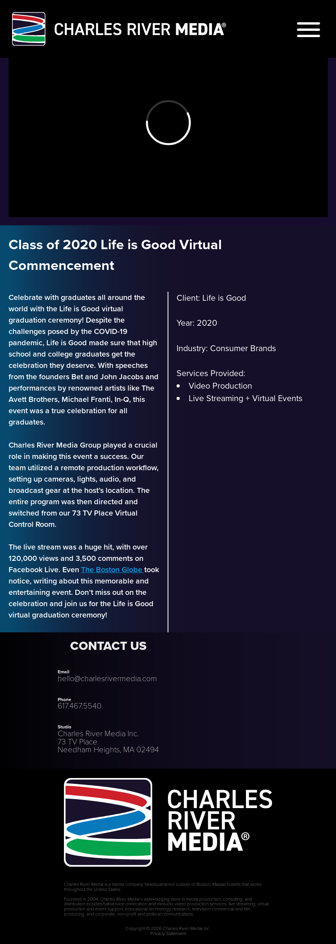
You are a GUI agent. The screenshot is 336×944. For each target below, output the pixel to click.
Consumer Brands (243, 348)
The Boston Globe (112, 569)
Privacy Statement (168, 933)
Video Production (220, 386)
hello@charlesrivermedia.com (107, 678)
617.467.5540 (79, 705)
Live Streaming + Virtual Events (245, 398)
